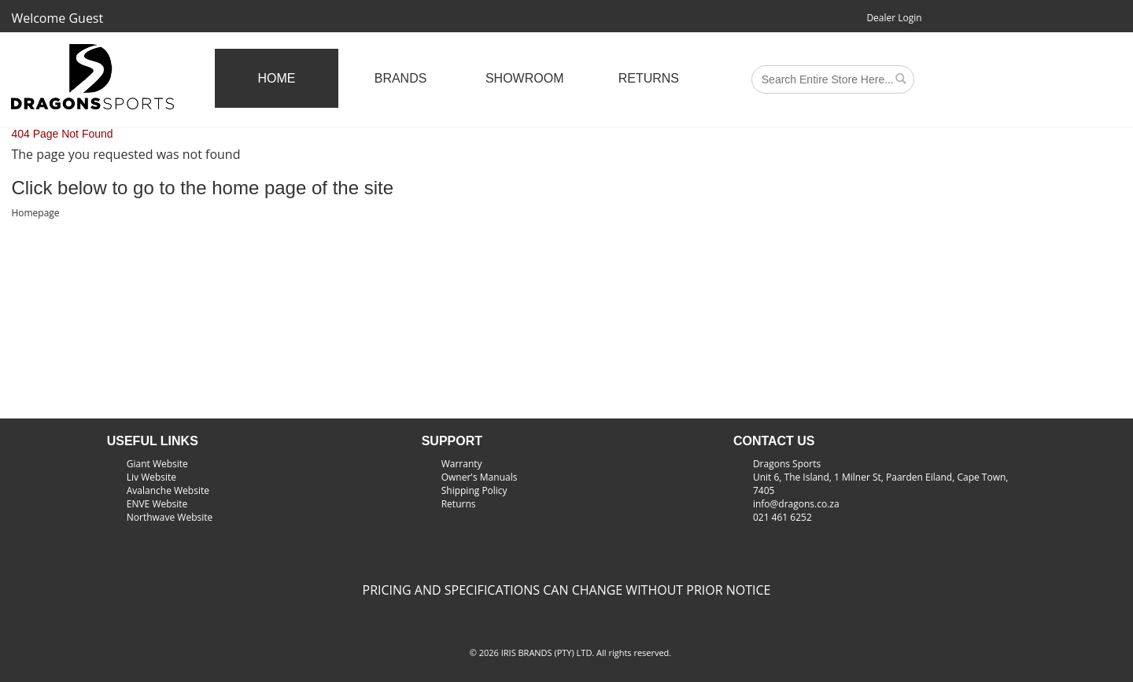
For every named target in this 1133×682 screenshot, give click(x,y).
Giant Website (157, 463)
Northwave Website (170, 517)
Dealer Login (893, 17)
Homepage (35, 212)
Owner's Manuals (479, 477)
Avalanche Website (168, 490)
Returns (458, 504)
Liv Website (151, 477)
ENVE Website (157, 504)
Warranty (461, 463)
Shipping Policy (474, 490)
